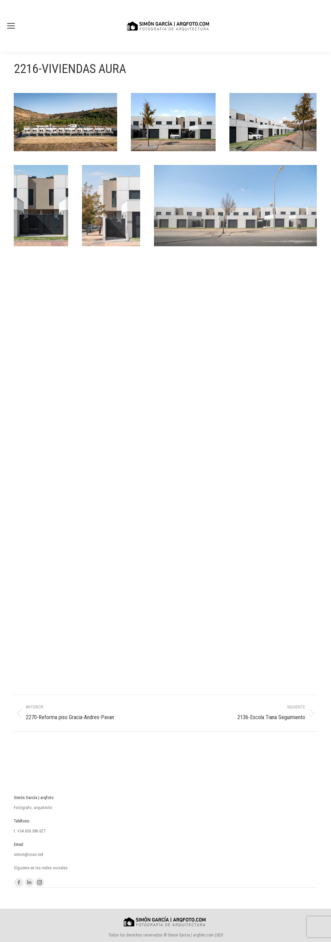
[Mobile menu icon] (11, 26)
